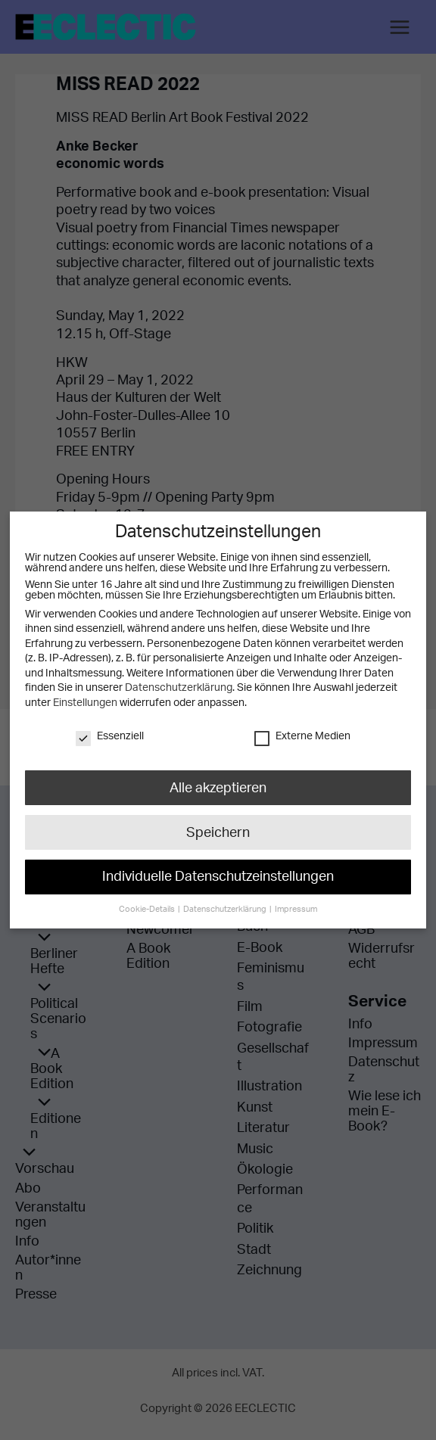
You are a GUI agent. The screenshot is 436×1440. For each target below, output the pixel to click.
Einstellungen (84, 703)
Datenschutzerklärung (178, 688)
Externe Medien (302, 736)
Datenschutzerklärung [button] (225, 903)
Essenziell (110, 736)
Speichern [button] (218, 830)
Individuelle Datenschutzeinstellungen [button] (218, 872)
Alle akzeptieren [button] (218, 787)
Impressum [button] (293, 903)
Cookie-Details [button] (150, 903)
